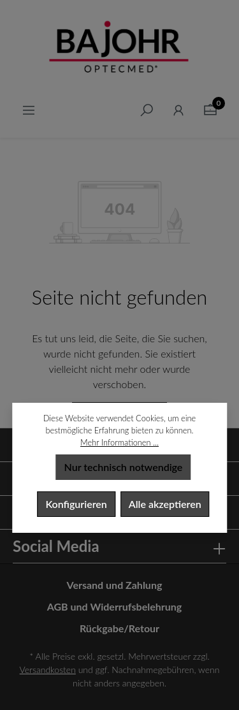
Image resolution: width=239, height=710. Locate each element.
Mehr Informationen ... (119, 442)
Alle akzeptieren (165, 504)
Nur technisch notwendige (123, 467)
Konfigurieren (75, 504)
